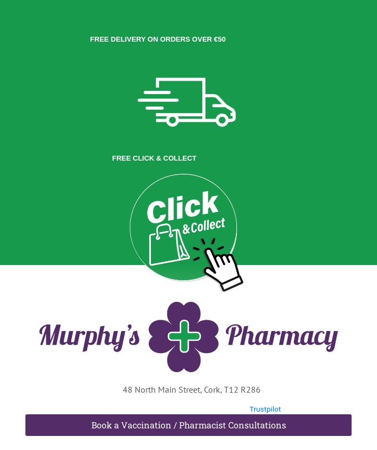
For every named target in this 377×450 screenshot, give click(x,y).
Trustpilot (265, 409)
